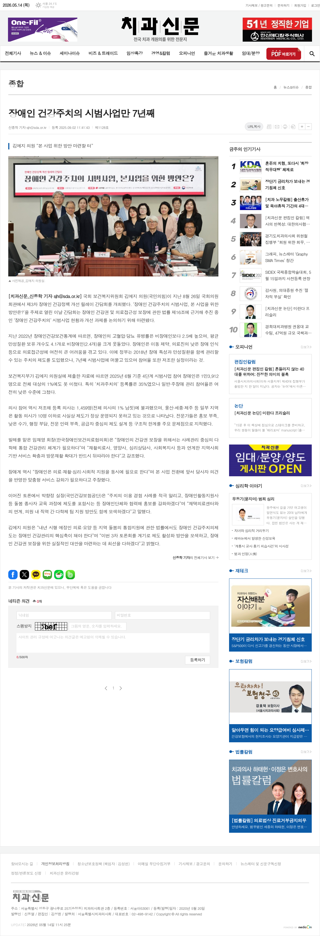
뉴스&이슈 (291, 87)
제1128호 (102, 127)
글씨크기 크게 (302, 126)
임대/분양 (250, 53)
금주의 (244, 149)
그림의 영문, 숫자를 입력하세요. (96, 626)
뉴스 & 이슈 (40, 53)
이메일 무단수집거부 (154, 863)
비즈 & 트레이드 (103, 53)
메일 (277, 126)
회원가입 (300, 5)
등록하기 (197, 660)
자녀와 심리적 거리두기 (251, 530)
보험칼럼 (243, 661)
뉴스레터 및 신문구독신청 (261, 863)
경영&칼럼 (160, 53)
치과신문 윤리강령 (64, 873)
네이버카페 (58, 574)
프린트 (285, 126)
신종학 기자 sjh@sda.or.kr (27, 127)
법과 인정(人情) (245, 553)
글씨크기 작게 (308, 126)
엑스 (24, 574)
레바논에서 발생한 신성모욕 (254, 538)
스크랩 (293, 126)
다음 (121, 688)
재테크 (241, 571)
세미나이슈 (69, 53)
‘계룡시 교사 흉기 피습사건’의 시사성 (261, 546)
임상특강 (134, 53)
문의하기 (283, 5)
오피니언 (187, 53)
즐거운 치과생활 (218, 53)
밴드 (70, 574)
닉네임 (23, 615)
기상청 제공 (48, 7)
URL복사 (254, 126)
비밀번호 (124, 615)
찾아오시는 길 (22, 863)
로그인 (315, 5)
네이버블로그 (47, 574)
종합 (308, 87)
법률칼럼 (243, 752)
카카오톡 (36, 574)
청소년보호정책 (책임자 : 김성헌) (104, 863)
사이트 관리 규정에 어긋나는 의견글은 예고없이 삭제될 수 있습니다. (72, 637)
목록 (269, 126)
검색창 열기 (312, 53)
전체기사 (13, 53)
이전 (106, 688)
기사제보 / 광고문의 (259, 5)
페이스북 (13, 574)
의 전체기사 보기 (193, 557)
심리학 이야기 (248, 486)
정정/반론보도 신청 (26, 873)
